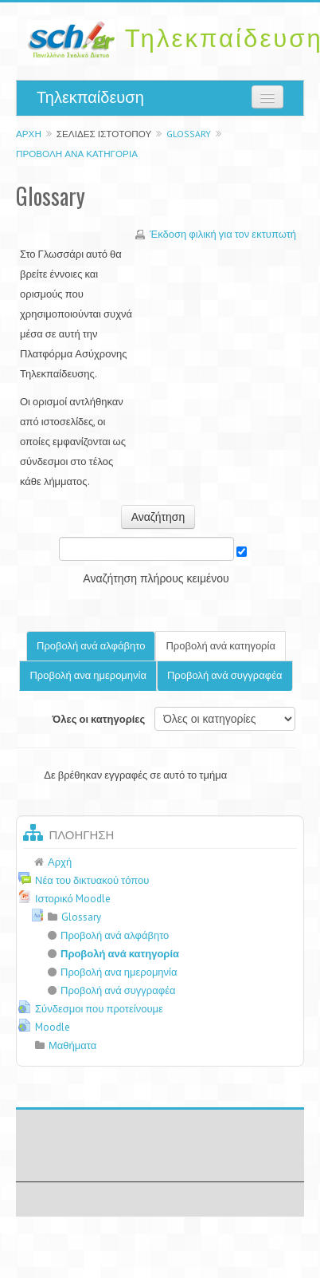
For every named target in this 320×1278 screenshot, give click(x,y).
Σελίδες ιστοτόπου (104, 134)
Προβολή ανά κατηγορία (77, 154)
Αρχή (28, 134)
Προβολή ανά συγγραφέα (225, 675)
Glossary (188, 134)
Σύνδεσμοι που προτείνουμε (99, 1009)
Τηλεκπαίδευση (90, 97)
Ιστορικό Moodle (73, 898)
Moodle (52, 1027)
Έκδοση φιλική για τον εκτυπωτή (223, 234)
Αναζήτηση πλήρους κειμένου (155, 578)
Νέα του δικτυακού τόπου (92, 880)
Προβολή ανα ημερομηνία (87, 675)
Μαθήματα (72, 1045)
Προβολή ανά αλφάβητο (91, 646)
